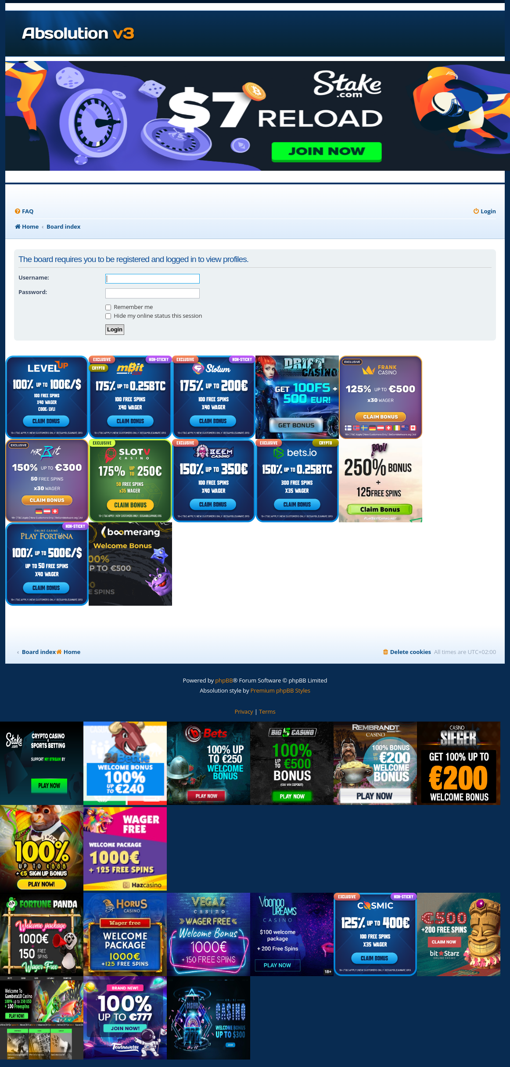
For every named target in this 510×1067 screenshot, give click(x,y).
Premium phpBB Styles (280, 690)
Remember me (129, 307)
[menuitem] (23, 211)
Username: (33, 277)
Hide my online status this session (153, 316)
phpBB (224, 680)
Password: (32, 292)
